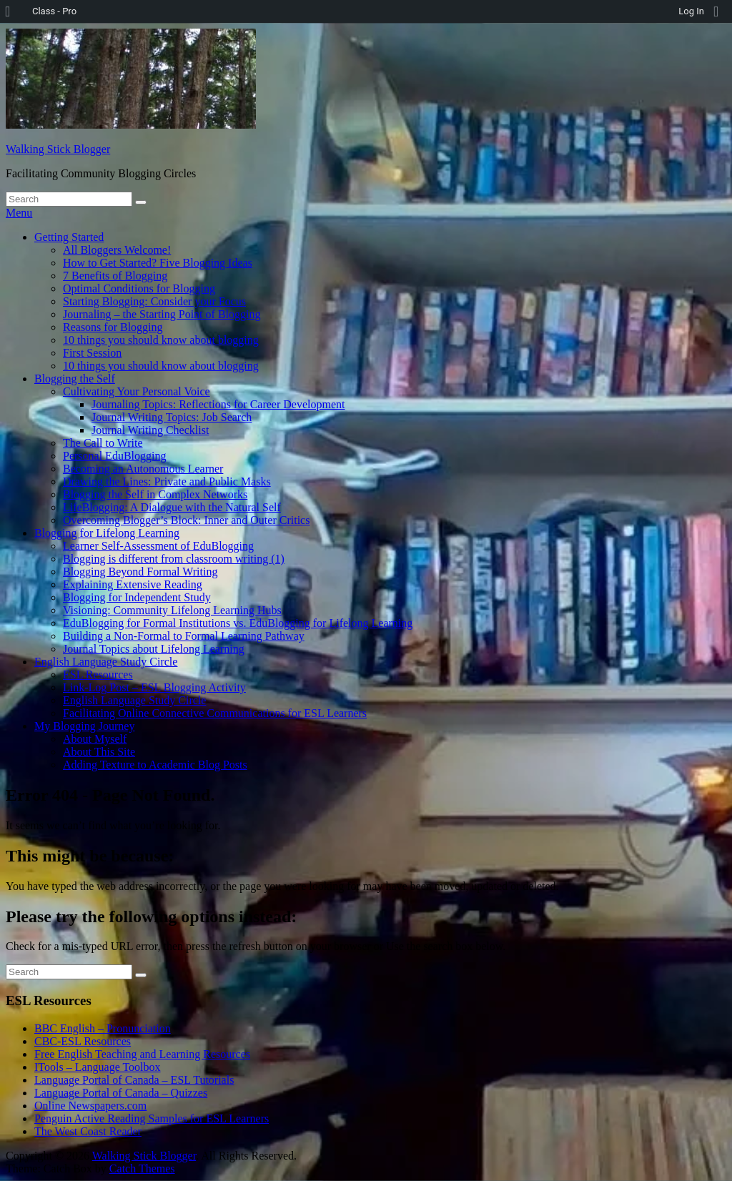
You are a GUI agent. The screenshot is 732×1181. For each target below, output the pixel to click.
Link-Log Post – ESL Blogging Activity (154, 687)
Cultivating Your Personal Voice (136, 391)
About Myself (95, 739)
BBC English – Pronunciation (102, 1028)
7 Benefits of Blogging (115, 276)
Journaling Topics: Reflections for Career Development (218, 404)
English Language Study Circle (105, 662)
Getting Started (69, 237)
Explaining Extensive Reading (132, 584)
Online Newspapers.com (90, 1106)
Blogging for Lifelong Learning (106, 533)
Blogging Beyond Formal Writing (140, 571)
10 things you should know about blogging (161, 340)
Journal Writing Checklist (150, 430)
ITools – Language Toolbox (97, 1067)
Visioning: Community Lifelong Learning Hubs (172, 610)
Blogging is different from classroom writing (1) (174, 559)
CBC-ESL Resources (82, 1041)
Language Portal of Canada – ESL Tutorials (134, 1080)
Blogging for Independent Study (137, 597)
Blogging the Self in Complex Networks (155, 494)
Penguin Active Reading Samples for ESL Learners (151, 1118)
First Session (92, 353)
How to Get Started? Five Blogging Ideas (157, 263)
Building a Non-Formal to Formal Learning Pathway (184, 636)
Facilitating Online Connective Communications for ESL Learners (215, 713)
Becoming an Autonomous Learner (143, 469)
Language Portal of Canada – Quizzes (120, 1093)
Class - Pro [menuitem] (54, 11)
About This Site (99, 752)
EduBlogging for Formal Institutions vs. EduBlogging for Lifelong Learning (237, 623)
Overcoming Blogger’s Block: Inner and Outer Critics (186, 520)
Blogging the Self (74, 378)
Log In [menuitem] (691, 11)
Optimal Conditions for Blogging (139, 288)
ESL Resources (98, 674)
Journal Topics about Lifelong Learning (153, 649)
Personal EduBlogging (114, 456)
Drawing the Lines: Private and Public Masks (167, 481)
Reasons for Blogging (113, 327)
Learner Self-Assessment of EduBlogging (158, 546)
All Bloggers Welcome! (117, 250)
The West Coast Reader (88, 1131)
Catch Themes (142, 1168)
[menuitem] (12, 11)
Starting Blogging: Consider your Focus (154, 301)
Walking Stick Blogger (58, 149)
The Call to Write (102, 443)
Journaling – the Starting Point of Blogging (161, 314)
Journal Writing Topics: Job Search (172, 417)
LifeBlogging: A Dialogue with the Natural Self (172, 507)
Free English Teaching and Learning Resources (142, 1054)
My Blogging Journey (84, 726)
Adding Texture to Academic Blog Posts (155, 764)
